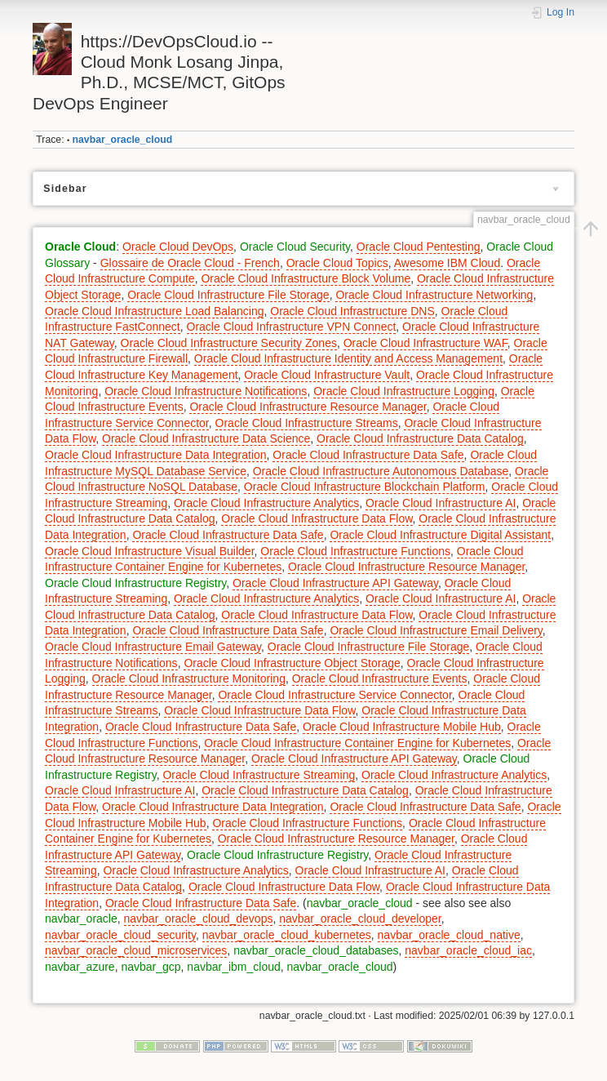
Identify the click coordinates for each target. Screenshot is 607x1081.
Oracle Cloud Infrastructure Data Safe (367, 454)
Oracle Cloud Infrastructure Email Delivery (436, 630)
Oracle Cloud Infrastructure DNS (352, 311)
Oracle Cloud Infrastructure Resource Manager (307, 406)
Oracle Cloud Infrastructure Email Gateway (153, 646)
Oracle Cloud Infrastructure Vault (327, 374)
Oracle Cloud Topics (337, 262)
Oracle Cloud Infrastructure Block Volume (305, 278)
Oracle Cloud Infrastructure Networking (434, 294)
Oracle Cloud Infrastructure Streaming (258, 774)
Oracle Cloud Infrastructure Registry (135, 582)
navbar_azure (80, 966)
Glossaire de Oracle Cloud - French (190, 262)
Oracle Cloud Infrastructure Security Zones (229, 342)
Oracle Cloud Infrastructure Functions (355, 551)
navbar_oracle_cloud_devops (198, 918)
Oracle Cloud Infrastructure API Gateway (335, 582)
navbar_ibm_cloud (233, 966)
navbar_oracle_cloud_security (120, 934)
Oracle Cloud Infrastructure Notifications (205, 391)
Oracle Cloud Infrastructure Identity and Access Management (348, 358)
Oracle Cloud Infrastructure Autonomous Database (381, 471)
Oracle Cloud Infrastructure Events (379, 678)
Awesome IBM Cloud (447, 262)
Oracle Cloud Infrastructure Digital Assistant (440, 534)
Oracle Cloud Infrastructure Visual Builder (150, 551)
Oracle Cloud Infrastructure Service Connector (334, 694)
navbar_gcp (150, 966)
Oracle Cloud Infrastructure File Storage (228, 294)
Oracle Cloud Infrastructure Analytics (266, 502)
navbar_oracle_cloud (123, 139)
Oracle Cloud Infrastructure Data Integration (156, 454)
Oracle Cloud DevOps (177, 246)
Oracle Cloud (80, 246)
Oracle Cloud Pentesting (419, 246)
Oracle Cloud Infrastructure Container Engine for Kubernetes (357, 743)
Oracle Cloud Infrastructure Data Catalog (420, 438)
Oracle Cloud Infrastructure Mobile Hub (402, 726)
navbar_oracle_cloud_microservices (136, 950)
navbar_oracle (81, 918)
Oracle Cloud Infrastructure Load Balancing (154, 311)
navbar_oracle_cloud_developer (360, 918)
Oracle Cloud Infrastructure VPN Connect (292, 326)
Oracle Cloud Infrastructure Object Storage (292, 663)
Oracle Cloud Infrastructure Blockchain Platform (364, 486)
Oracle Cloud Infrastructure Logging (403, 391)
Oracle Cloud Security (295, 246)
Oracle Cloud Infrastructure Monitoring (189, 678)
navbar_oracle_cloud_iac (468, 950)
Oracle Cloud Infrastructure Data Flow (316, 518)
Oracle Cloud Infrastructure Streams (306, 422)
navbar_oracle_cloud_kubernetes (286, 934)
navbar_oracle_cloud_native (449, 934)
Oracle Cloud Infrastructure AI (441, 502)
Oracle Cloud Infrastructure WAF (425, 342)
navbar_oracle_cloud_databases (315, 950)
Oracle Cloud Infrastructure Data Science (206, 438)
